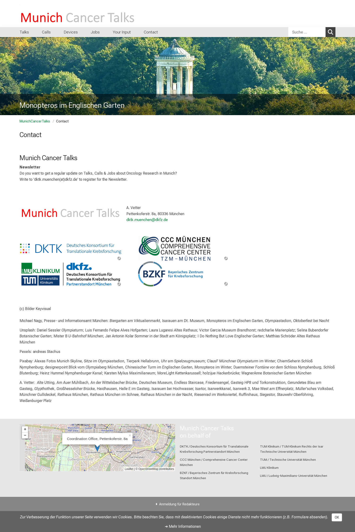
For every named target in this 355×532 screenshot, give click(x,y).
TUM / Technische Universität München (288, 459)
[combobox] (311, 32)
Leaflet (129, 469)
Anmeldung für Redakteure (179, 504)
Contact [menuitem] (151, 32)
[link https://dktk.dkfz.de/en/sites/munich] (71, 274)
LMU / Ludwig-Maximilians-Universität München (293, 476)
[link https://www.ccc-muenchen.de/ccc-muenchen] (177, 248)
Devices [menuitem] (71, 32)
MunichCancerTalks (35, 121)
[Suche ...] (307, 32)
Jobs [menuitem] (95, 32)
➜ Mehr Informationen (183, 526)
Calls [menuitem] (46, 32)
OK (337, 517)
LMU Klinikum (269, 467)
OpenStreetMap (148, 469)
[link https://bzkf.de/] (177, 274)
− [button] (25, 435)
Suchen (331, 32)
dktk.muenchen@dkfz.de (147, 220)
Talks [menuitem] (24, 32)
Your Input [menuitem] (122, 32)
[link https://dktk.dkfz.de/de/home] (71, 248)
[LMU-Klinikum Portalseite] (48, 13)
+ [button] (25, 429)
